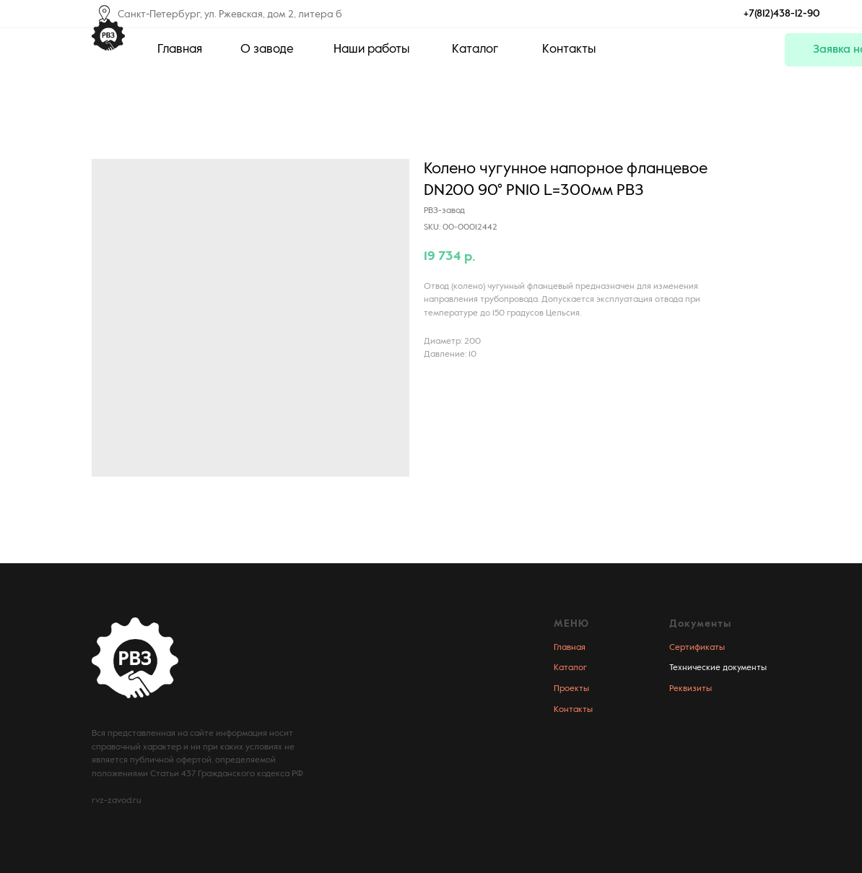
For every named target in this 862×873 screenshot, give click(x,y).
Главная (569, 647)
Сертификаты (697, 647)
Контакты (573, 709)
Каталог (570, 668)
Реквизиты (690, 689)
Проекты (571, 689)
